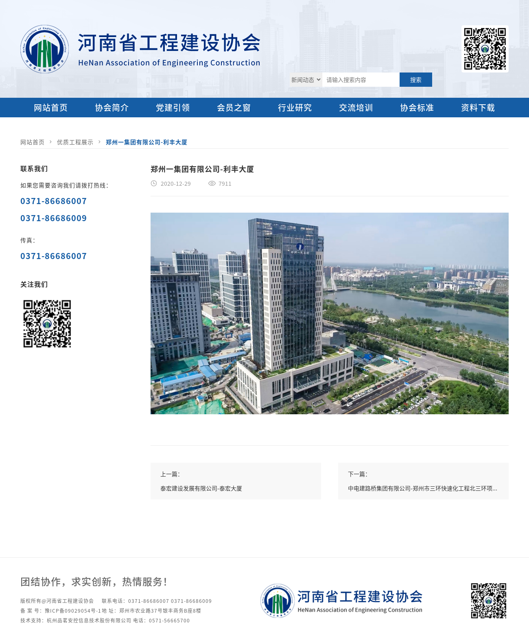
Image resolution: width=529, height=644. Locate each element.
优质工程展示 (75, 142)
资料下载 (478, 107)
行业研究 (295, 107)
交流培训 (356, 107)
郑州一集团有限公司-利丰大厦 (147, 142)
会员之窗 (234, 107)
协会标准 (417, 107)
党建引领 (173, 107)
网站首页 (51, 107)
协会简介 (112, 107)
